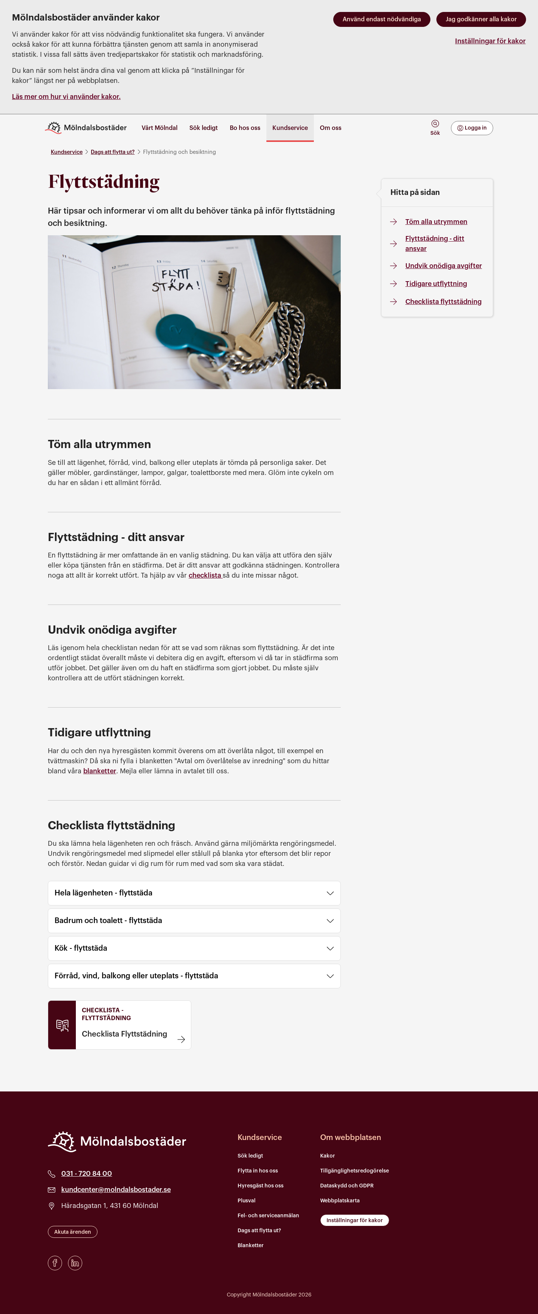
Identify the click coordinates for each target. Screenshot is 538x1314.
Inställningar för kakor (490, 41)
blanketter (99, 771)
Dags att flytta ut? (112, 152)
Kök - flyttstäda (194, 948)
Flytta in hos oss (258, 1171)
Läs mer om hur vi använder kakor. (66, 96)
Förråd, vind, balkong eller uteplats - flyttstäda (194, 976)
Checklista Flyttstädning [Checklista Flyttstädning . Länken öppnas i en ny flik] (124, 1034)
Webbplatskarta (340, 1200)
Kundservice (67, 152)
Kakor (327, 1156)
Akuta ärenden (72, 1232)
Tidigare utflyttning (427, 284)
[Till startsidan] (89, 128)
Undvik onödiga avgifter (434, 266)
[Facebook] (55, 1263)
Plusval (247, 1200)
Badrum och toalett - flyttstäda (194, 921)
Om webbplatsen (350, 1137)
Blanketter (251, 1245)
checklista (206, 575)
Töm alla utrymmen (427, 222)
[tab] (435, 128)
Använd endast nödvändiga (382, 19)
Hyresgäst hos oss (261, 1186)
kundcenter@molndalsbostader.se (116, 1189)
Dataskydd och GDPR (347, 1186)
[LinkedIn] (75, 1263)
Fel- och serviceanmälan (268, 1215)
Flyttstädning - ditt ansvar (425, 243)
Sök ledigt (250, 1156)
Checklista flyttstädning (434, 302)
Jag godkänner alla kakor (481, 19)
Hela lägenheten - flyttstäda (194, 893)
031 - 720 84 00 (86, 1173)
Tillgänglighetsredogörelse (354, 1171)
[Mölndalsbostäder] (117, 1142)
